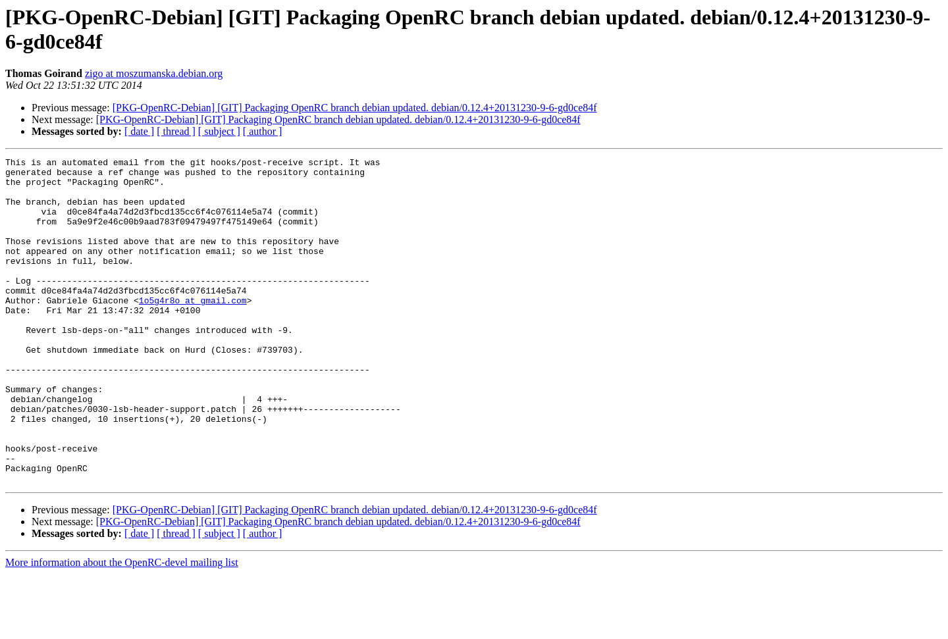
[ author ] (262, 131)
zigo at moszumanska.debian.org (154, 73)
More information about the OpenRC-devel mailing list (121, 627)
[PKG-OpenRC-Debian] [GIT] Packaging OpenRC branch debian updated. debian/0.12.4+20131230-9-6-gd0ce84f (355, 107)
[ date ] (139, 131)
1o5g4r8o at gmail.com (193, 330)
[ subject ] (219, 131)
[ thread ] (176, 131)
